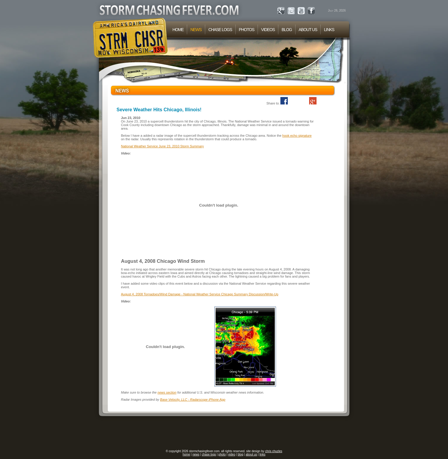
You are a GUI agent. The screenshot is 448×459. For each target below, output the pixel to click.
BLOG (287, 29)
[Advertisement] (224, 433)
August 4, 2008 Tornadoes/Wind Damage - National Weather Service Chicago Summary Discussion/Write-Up (199, 294)
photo (222, 454)
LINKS (329, 29)
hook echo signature (296, 135)
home (186, 454)
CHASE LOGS (220, 29)
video (231, 454)
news (195, 454)
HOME (178, 29)
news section (167, 392)
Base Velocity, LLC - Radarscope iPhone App (192, 399)
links (262, 454)
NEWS (196, 29)
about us (251, 454)
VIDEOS (268, 29)
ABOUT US (308, 29)
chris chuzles (273, 451)
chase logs (209, 454)
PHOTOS (246, 29)
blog (240, 454)
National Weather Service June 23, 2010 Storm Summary (162, 146)
